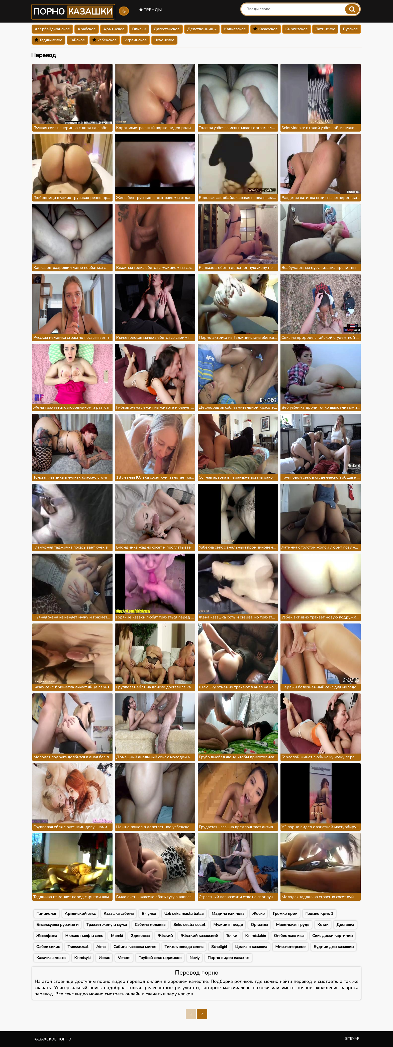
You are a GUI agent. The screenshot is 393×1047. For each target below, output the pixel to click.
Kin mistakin (255, 935)
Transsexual (78, 947)
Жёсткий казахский (199, 935)
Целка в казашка (251, 947)
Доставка (345, 924)
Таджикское (48, 40)
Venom (124, 958)
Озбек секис (48, 947)
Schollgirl (219, 947)
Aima (101, 947)
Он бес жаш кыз (289, 935)
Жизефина (46, 935)
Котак (322, 924)
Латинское (325, 29)
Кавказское (235, 29)
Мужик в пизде (228, 924)
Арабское (86, 29)
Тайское (77, 40)
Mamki (117, 935)
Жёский (165, 935)
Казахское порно (52, 1039)
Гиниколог (46, 913)
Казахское (265, 29)
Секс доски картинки (332, 935)
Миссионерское (290, 947)
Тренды (150, 10)
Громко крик (285, 913)
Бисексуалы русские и (57, 924)
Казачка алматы (51, 958)
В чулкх (149, 913)
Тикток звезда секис (184, 947)
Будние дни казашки (334, 947)
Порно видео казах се (228, 958)
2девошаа (140, 935)
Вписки (139, 29)
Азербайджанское (52, 29)
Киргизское (296, 29)
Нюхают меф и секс (84, 935)
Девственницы (202, 29)
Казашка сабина (119, 913)
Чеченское (164, 40)
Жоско (258, 913)
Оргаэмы (259, 924)
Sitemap (352, 1038)
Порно (73, 12)
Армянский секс (80, 913)
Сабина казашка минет (135, 947)
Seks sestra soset (189, 924)
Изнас (104, 958)
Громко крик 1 (319, 913)
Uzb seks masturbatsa (184, 913)
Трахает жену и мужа (106, 924)
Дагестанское (167, 29)
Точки (231, 935)
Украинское (135, 40)
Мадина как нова (228, 913)
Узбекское (104, 40)
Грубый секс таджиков (159, 958)
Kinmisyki (82, 958)
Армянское (114, 29)
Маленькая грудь (292, 924)
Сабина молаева (150, 924)
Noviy (194, 958)
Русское (350, 29)
